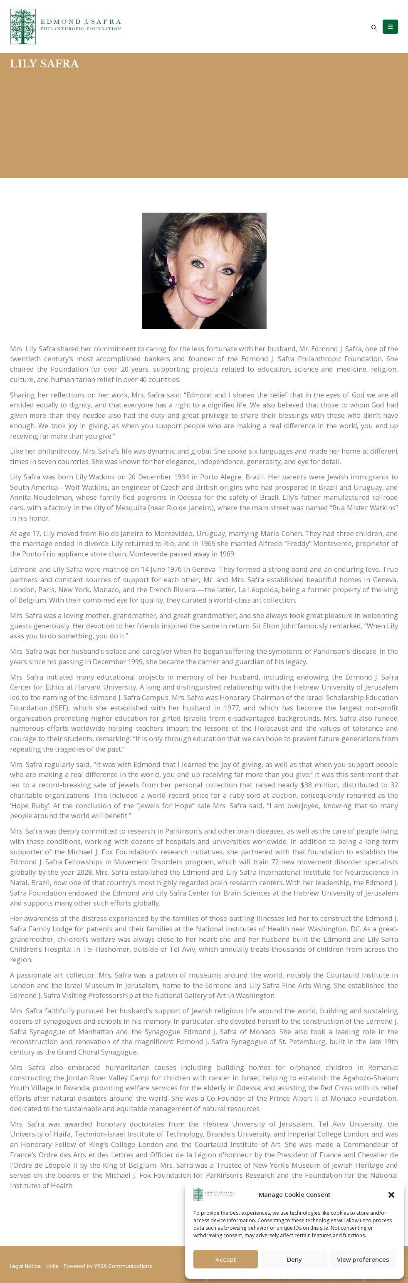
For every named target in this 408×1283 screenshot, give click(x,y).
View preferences (363, 1259)
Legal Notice (25, 1266)
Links (52, 1266)
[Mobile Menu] (390, 27)
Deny (294, 1259)
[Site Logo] (66, 26)
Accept (225, 1259)
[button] (391, 1194)
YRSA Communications (123, 1266)
